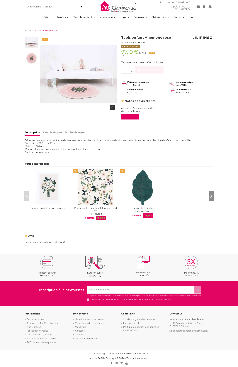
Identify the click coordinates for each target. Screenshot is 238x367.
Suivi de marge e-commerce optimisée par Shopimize (119, 353)
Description (32, 132)
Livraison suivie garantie (39, 334)
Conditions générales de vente (139, 319)
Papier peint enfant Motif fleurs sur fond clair (95, 209)
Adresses (80, 330)
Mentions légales (132, 323)
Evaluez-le (130, 116)
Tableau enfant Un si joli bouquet (48, 208)
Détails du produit (55, 132)
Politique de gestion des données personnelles (141, 328)
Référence (127, 42)
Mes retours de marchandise (90, 323)
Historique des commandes (89, 319)
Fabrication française (37, 330)
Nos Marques (34, 327)
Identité (79, 334)
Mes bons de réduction (87, 338)
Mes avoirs (80, 327)
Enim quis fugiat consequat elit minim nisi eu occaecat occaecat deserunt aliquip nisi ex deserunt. (131, 299)
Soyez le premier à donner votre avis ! (45, 242)
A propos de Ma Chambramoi (42, 323)
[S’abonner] (197, 289)
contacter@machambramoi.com (190, 330)
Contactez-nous (35, 319)
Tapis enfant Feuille (142, 208)
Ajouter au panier (149, 69)
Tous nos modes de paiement (42, 338)
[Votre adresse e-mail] (140, 289)
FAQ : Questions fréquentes (41, 342)
